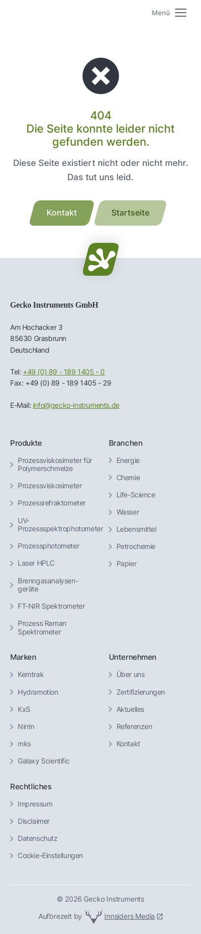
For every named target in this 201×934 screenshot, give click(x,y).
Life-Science (135, 495)
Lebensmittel (136, 529)
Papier (126, 564)
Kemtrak (31, 674)
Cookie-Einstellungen (50, 856)
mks (24, 744)
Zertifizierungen (141, 692)
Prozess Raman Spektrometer (42, 627)
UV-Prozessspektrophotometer (60, 525)
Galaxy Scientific (43, 761)
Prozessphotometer (48, 546)
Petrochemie (136, 546)
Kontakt (128, 744)
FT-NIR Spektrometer (51, 606)
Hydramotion (38, 692)
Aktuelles (130, 709)
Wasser (127, 512)
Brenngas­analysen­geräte (48, 585)
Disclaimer (34, 821)
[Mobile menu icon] (169, 13)
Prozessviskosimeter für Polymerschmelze (55, 464)
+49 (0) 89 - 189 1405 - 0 (64, 372)
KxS (24, 709)
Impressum (35, 804)
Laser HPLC (36, 563)
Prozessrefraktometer (52, 503)
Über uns (130, 674)
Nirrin (26, 727)
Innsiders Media (129, 916)
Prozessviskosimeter (50, 486)
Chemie (128, 478)
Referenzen (134, 727)
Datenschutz (38, 838)
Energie (128, 460)
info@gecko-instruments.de (76, 405)
